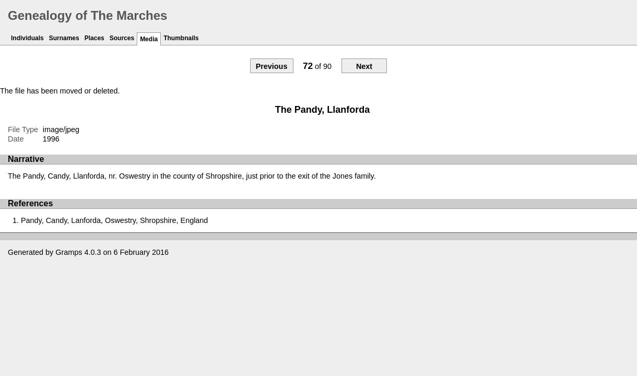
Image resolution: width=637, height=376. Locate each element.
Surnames (64, 38)
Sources (122, 38)
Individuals (27, 38)
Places (94, 38)
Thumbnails (180, 38)
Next (364, 66)
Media (149, 39)
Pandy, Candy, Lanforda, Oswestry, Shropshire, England (114, 220)
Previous (272, 66)
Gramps (68, 252)
